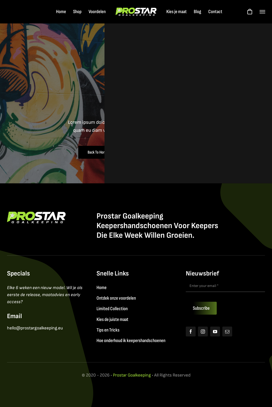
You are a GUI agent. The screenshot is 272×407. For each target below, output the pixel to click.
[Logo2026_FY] (136, 10)
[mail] (227, 331)
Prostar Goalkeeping (132, 375)
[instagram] (203, 331)
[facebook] (191, 331)
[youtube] (215, 331)
